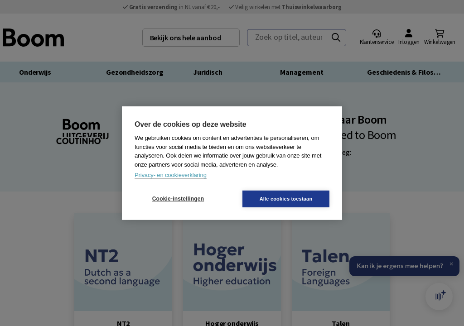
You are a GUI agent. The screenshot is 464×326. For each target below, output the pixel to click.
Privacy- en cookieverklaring (171, 175)
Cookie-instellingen (178, 199)
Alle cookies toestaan (286, 198)
